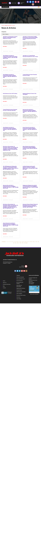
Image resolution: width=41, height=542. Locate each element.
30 (24, 242)
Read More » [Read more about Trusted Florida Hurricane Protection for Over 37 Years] (25, 83)
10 (17, 241)
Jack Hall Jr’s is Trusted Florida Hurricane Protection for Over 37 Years (30, 56)
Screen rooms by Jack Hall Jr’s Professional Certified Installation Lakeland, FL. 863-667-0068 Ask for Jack (30, 129)
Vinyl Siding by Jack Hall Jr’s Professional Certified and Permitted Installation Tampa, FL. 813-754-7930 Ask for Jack (10, 57)
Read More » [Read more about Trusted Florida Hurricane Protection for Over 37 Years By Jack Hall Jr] (5, 118)
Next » (26, 242)
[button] (39, 7)
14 (23, 241)
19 (31, 241)
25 (15, 242)
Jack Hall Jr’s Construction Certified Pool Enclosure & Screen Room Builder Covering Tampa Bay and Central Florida (30, 38)
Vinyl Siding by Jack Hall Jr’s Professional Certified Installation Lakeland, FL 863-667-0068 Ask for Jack (10, 76)
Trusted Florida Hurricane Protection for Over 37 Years (30, 75)
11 (19, 241)
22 (36, 241)
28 (20, 242)
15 (25, 241)
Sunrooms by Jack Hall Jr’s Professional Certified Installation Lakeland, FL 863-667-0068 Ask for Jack (30, 111)
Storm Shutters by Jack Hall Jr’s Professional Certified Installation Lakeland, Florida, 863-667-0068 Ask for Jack (30, 148)
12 (20, 241)
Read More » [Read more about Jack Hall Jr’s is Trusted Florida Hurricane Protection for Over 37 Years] (25, 65)
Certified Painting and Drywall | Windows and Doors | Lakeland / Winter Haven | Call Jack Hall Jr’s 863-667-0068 (30, 168)
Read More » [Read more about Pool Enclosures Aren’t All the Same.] (5, 101)
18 (30, 241)
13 (22, 241)
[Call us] (26, 266)
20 (33, 241)
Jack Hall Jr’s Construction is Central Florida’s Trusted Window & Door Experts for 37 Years (10, 37)
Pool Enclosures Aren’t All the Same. (10, 93)
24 (13, 242)
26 (17, 242)
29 (22, 242)
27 (18, 242)
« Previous (4, 241)
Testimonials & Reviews (34, 294)
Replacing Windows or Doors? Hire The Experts (29, 94)
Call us (22, 265)
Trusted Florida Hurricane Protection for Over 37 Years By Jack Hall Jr (10, 110)
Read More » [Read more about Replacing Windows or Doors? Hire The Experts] (25, 102)
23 (38, 241)
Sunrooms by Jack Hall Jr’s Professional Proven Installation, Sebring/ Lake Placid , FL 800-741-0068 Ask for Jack (10, 187)
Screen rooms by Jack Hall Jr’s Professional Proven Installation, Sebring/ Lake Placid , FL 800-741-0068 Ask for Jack (10, 225)
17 (28, 241)
